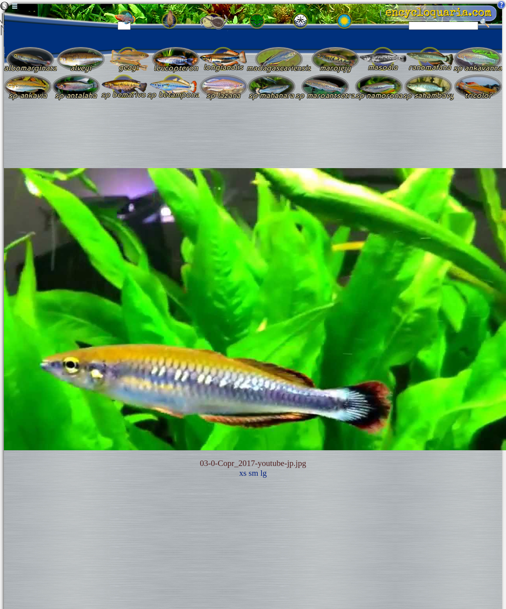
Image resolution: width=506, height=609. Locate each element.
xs (243, 473)
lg (263, 473)
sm (253, 473)
